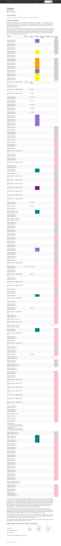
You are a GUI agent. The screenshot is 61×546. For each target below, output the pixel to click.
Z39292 (30, 17)
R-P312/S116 (9, 17)
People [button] (24, 1)
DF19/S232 (19, 17)
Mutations (30, 1)
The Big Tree (10, 1)
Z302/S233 (25, 17)
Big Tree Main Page (11, 542)
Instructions (17, 1)
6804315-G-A (36, 17)
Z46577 (14, 17)
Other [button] (35, 1)
